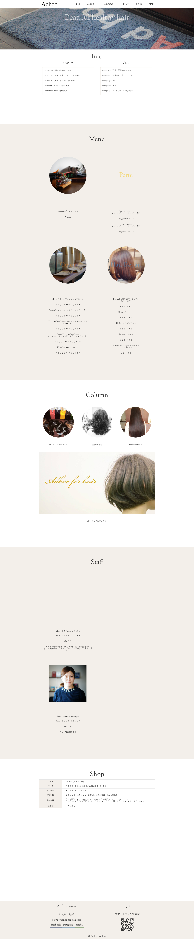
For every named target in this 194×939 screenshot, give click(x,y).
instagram (68, 925)
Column (108, 4)
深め (114, 81)
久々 (114, 86)
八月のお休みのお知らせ (64, 81)
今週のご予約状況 (61, 86)
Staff (126, 4)
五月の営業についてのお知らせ (67, 76)
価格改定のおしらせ (62, 71)
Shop (139, 4)
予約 (152, 4)
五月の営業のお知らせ (121, 71)
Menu (90, 4)
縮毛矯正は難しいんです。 (123, 76)
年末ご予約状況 (60, 91)
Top (78, 4)
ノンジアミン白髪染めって (123, 91)
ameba (79, 925)
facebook (56, 925)
